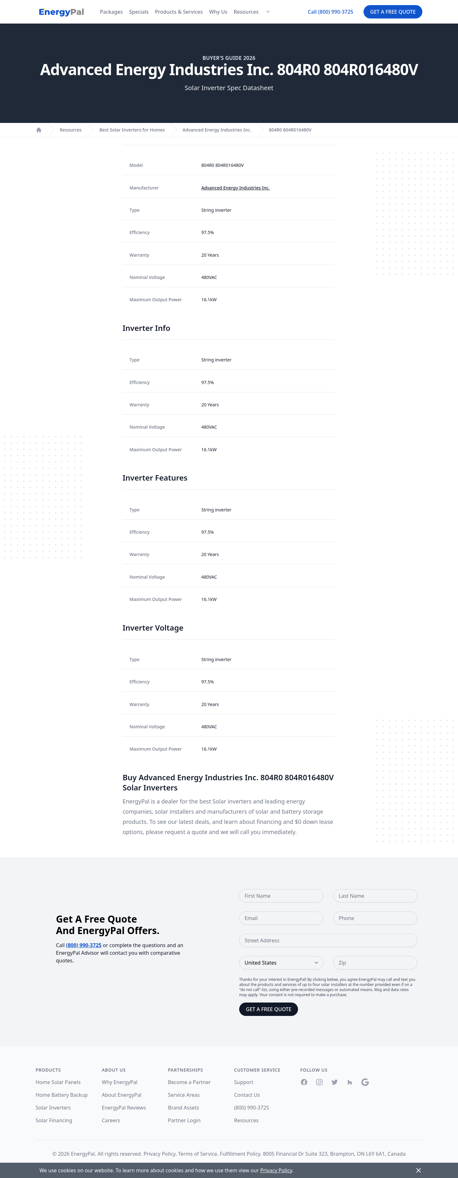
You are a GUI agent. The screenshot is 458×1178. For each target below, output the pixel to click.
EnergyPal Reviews (124, 1107)
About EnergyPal (122, 1094)
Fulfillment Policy (240, 1153)
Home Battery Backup (62, 1094)
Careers (111, 1120)
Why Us (218, 11)
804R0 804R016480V (290, 130)
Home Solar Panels (58, 1082)
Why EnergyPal (119, 1082)
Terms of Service (197, 1153)
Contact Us (247, 1094)
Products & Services (179, 11)
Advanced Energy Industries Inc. (217, 130)
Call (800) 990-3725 (330, 11)
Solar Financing (54, 1120)
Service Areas (184, 1094)
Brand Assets (183, 1107)
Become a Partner (189, 1082)
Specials (139, 11)
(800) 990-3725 (84, 945)
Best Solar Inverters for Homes (132, 130)
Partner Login (184, 1120)
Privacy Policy (159, 1153)
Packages (111, 11)
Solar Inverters (53, 1107)
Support (243, 1082)
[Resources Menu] (268, 12)
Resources (246, 11)
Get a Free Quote (393, 11)
